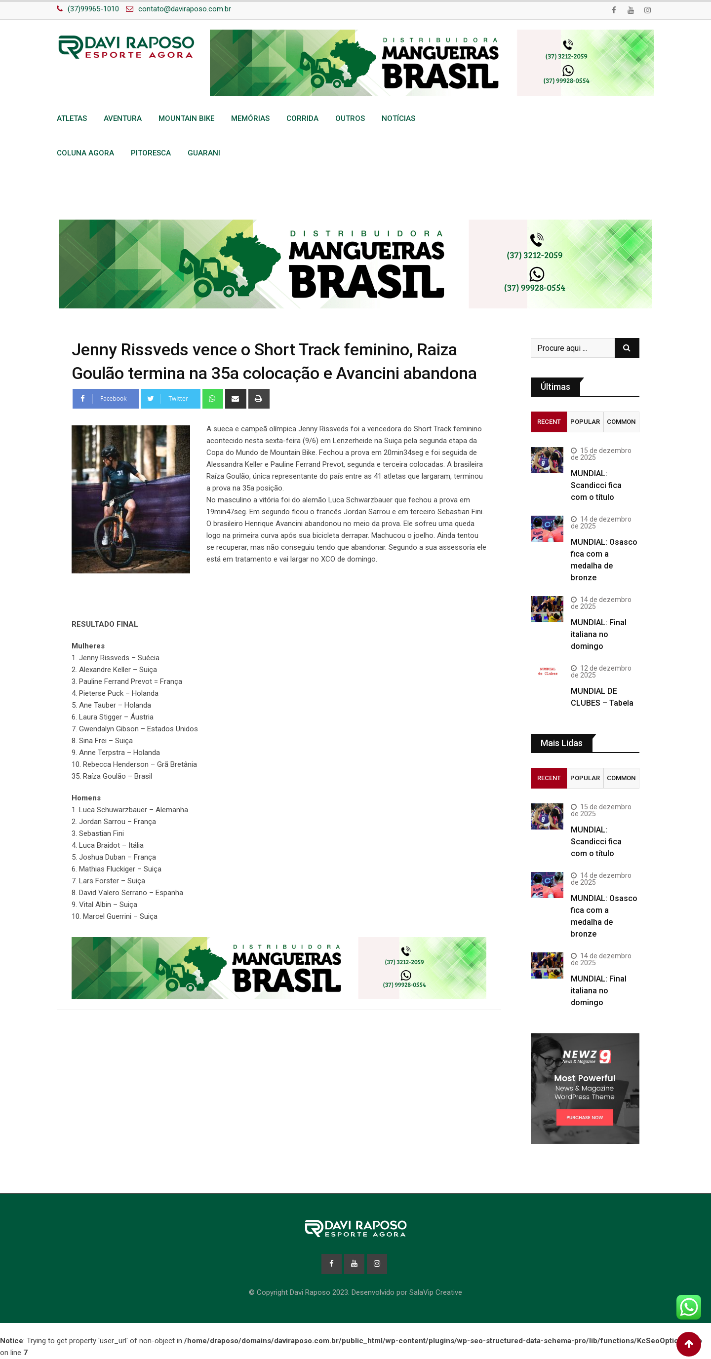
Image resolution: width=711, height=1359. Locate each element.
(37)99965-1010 (93, 8)
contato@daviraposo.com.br (184, 8)
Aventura (123, 118)
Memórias (250, 118)
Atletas (72, 118)
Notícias (398, 118)
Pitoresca (151, 153)
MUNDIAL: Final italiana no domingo (599, 634)
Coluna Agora (85, 153)
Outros (350, 118)
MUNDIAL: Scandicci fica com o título (596, 485)
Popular (585, 421)
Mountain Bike (186, 118)
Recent (549, 421)
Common (621, 421)
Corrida (302, 118)
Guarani (204, 153)
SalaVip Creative (435, 1292)
